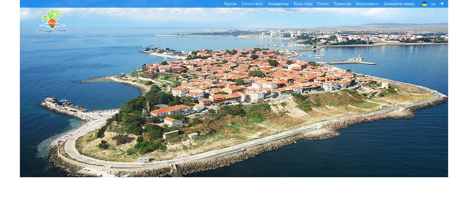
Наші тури (303, 4)
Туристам (342, 4)
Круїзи (231, 4)
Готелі (323, 4)
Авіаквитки (278, 4)
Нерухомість (367, 4)
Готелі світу (252, 4)
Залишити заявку (399, 4)
